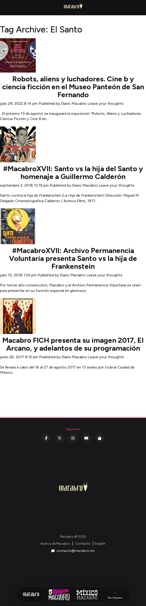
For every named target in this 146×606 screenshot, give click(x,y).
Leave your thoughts (106, 103)
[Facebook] (46, 438)
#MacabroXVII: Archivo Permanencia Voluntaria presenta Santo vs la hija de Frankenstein (73, 258)
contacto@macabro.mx (72, 551)
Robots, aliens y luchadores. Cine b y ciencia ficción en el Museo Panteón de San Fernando (73, 86)
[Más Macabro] (115, 594)
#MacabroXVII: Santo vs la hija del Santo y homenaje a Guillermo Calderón (73, 172)
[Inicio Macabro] (31, 594)
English (99, 544)
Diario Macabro (74, 103)
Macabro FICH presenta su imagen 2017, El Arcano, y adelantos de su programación (73, 344)
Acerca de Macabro (55, 544)
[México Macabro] (87, 594)
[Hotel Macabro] (59, 594)
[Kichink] (99, 438)
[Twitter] (59, 438)
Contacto (82, 544)
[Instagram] (73, 438)
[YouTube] (86, 438)
